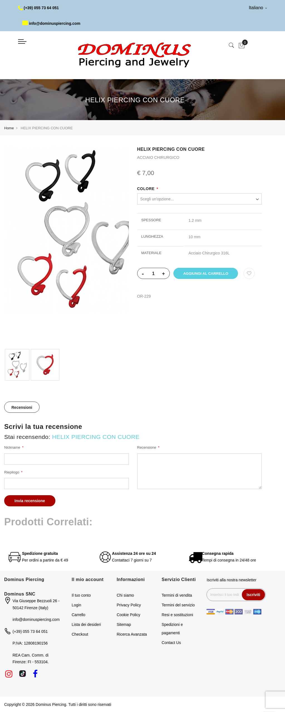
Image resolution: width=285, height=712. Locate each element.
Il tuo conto (81, 595)
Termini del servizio (178, 605)
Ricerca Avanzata (132, 634)
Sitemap (124, 624)
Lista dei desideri (86, 624)
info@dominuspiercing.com (51, 23)
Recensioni (21, 407)
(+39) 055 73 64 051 (38, 8)
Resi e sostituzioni (177, 615)
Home (9, 128)
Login (76, 605)
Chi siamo (125, 595)
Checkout (80, 634)
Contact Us (171, 642)
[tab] (22, 407)
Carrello (78, 615)
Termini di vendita (177, 595)
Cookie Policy (128, 615)
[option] (17, 365)
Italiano (258, 7)
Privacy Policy (129, 605)
